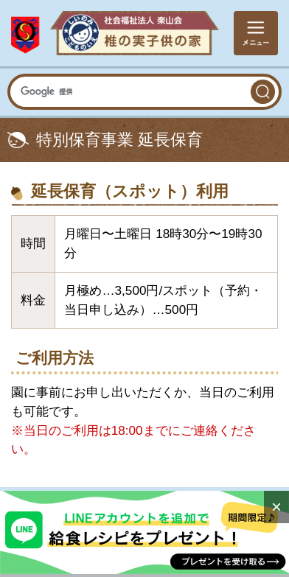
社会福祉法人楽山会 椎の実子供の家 (115, 33)
